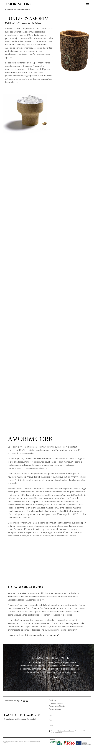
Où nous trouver (49, 678)
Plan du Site (52, 700)
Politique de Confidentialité (57, 706)
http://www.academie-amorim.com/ (42, 635)
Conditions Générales (55, 703)
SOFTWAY (5, 743)
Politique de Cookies (55, 709)
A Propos (9, 9)
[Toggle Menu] (87, 4)
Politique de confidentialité (66, 731)
